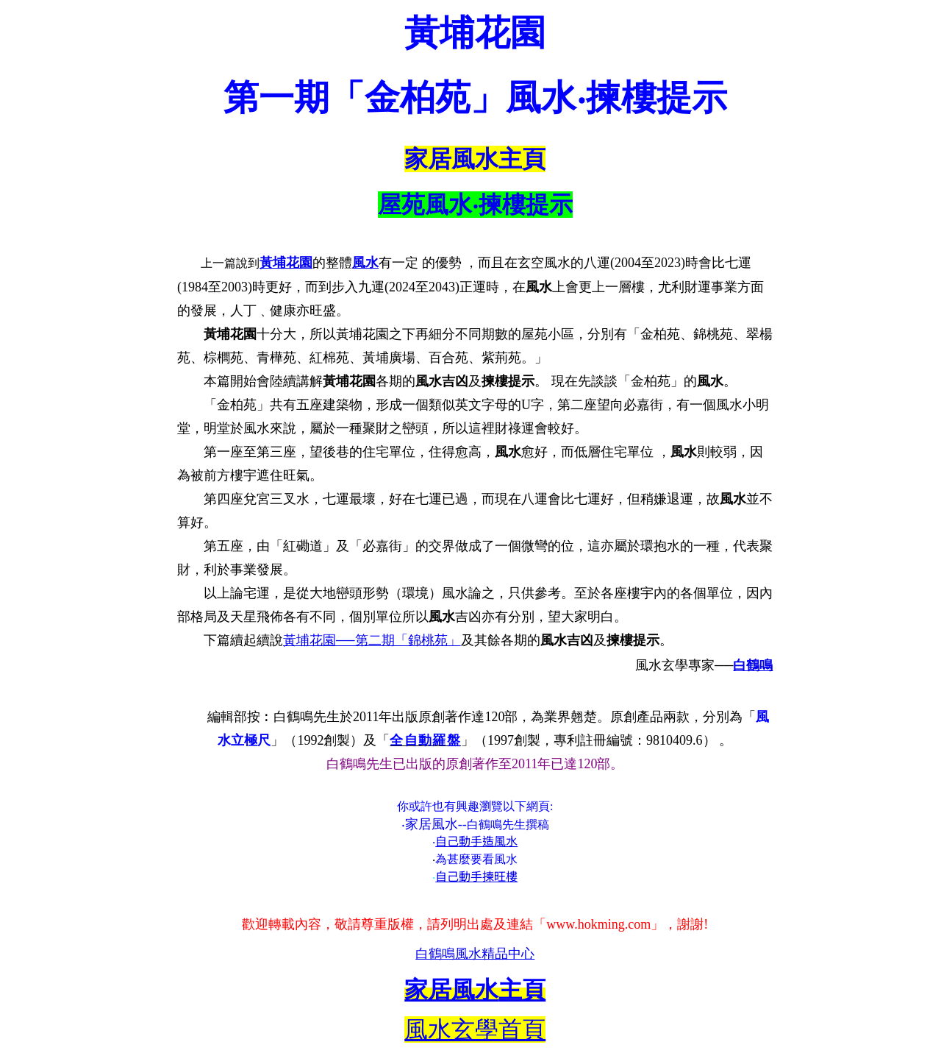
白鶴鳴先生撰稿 (508, 824)
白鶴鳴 (753, 665)
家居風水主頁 (474, 159)
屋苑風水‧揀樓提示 (475, 204)
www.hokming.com (598, 924)
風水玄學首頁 (474, 1029)
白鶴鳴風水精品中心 (474, 953)
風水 (365, 262)
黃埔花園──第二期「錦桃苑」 (372, 640)
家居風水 (431, 824)
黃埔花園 (286, 262)
